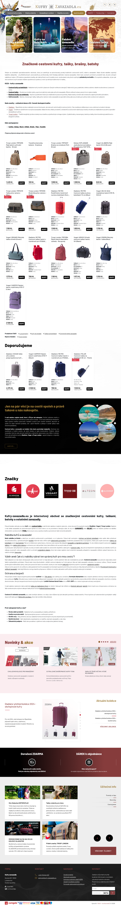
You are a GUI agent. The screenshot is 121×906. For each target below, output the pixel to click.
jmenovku (18, 552)
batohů (85, 586)
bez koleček (20, 543)
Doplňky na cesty (63, 13)
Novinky (113, 800)
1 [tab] (99, 642)
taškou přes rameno (19, 545)
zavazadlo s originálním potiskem (78, 543)
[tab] (113, 641)
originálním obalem (43, 550)
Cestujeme (110, 13)
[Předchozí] (109, 838)
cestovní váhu (75, 547)
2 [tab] (101, 641)
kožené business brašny (47, 588)
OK (112, 893)
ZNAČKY (90, 13)
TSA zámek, (48, 576)
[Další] (97, 838)
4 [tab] (105, 641)
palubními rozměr (93, 564)
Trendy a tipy (100, 13)
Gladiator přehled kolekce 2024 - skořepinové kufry (105, 712)
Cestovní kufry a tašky (15, 13)
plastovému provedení (58, 540)
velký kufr (65, 564)
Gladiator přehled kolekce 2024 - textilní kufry (105, 719)
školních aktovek (76, 586)
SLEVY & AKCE (78, 13)
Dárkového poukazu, (25, 597)
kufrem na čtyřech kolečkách (88, 538)
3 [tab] (103, 641)
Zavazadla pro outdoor (46, 13)
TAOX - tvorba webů (103, 903)
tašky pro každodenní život (39, 586)
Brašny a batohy (30, 13)
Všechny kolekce (108, 726)
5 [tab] (107, 641)
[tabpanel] (19, 34)
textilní (31, 540)
